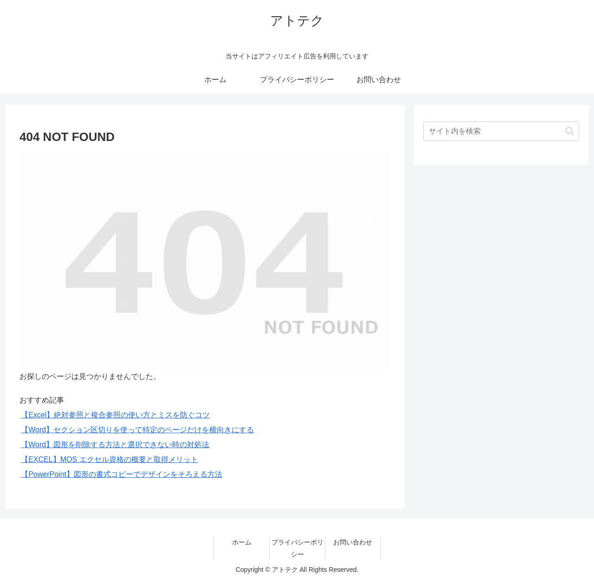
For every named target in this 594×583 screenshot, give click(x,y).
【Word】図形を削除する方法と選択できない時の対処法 (115, 444)
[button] (570, 131)
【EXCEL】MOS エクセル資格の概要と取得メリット (109, 459)
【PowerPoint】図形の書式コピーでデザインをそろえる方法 (121, 474)
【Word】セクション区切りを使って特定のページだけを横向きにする (137, 430)
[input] (501, 131)
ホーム (242, 542)
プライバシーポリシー (297, 547)
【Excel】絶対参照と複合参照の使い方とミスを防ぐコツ (115, 415)
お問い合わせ (352, 542)
